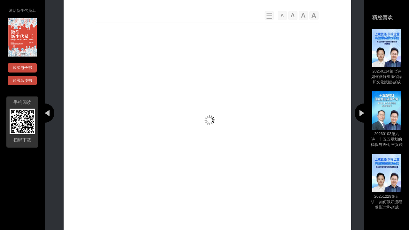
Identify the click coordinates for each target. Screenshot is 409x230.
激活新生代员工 (22, 10)
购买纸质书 (22, 80)
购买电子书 (22, 67)
